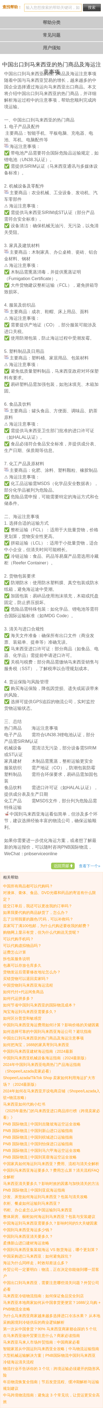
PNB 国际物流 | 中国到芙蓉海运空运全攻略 (40, 1157)
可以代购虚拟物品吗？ (22, 945)
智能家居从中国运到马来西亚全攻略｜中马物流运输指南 (51, 1349)
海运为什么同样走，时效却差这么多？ (35, 1263)
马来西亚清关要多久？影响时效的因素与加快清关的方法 (51, 1183)
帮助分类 (51, 22)
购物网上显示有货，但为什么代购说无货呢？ (41, 932)
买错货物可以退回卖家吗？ (26, 978)
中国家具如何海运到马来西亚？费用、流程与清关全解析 (51, 1163)
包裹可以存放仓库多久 (22, 965)
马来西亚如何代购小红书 (24, 1104)
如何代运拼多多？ (18, 998)
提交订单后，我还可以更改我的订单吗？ (37, 906)
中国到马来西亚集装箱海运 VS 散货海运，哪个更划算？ (51, 1249)
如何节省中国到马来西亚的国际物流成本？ (39, 1005)
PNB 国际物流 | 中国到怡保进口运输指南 (38, 1144)
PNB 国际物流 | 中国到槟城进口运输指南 (38, 1137)
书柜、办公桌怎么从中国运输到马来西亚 (37, 1210)
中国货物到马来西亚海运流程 (28, 985)
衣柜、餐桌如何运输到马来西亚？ (32, 1203)
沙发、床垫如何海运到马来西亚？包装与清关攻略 (45, 1197)
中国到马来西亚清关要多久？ (28, 1236)
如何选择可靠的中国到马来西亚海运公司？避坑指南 (47, 1031)
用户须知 (51, 47)
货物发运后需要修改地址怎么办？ (32, 972)
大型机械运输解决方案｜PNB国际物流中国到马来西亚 (49, 1355)
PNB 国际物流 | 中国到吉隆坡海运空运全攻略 (41, 1124)
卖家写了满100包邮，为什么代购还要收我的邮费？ (46, 926)
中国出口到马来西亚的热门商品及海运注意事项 (43, 1038)
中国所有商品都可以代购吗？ (28, 886)
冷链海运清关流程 (18, 1362)
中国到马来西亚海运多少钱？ (28, 1230)
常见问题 (51, 35)
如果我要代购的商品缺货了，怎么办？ (35, 912)
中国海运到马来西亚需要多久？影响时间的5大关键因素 (50, 1223)
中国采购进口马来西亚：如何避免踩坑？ (37, 1256)
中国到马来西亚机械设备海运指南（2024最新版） (45, 1058)
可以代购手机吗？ (18, 939)
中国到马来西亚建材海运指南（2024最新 (38, 1051)
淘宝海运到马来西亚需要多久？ (30, 1011)
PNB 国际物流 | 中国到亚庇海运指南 (34, 1190)
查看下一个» (89, 866)
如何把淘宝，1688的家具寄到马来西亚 (36, 1045)
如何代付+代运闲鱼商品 (23, 992)
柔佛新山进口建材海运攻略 (26, 1243)
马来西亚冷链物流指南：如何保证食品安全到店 (43, 1296)
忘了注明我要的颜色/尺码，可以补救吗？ (38, 919)
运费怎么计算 (14, 952)
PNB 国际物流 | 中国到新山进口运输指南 (38, 1130)
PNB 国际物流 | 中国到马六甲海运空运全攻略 (41, 1150)
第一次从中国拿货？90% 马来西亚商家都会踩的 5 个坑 (50, 1329)
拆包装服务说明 (16, 959)
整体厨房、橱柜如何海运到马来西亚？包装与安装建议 (49, 1216)
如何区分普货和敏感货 (22, 1018)
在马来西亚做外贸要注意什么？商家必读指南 (41, 1335)
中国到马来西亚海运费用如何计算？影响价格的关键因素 (51, 1025)
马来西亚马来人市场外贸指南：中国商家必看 (41, 1342)
